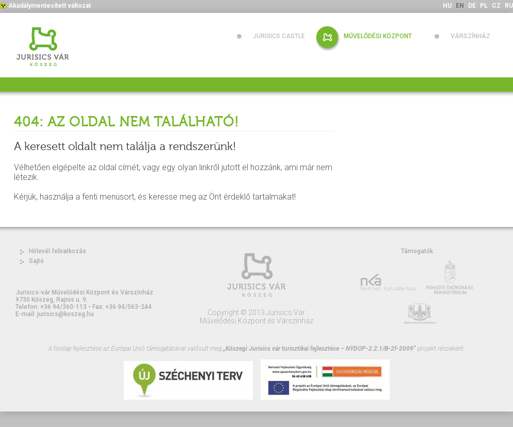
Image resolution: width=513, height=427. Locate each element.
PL (484, 5)
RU (509, 5)
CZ (496, 5)
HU (447, 5)
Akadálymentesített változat (49, 5)
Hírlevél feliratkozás (57, 251)
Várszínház (470, 36)
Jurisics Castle (279, 36)
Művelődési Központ (378, 36)
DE (472, 5)
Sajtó (36, 261)
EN (460, 5)
